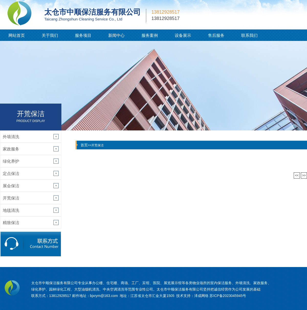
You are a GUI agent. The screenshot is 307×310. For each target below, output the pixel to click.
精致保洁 (11, 222)
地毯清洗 (11, 210)
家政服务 (11, 149)
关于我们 (50, 35)
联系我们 (249, 35)
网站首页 (16, 35)
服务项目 (83, 35)
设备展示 (183, 35)
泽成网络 (201, 296)
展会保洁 (11, 186)
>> (304, 175)
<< (297, 175)
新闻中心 (116, 35)
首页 (84, 145)
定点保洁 (11, 173)
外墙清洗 (11, 137)
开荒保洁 (11, 198)
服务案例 (149, 35)
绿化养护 (11, 161)
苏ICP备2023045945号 (228, 296)
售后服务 (216, 35)
